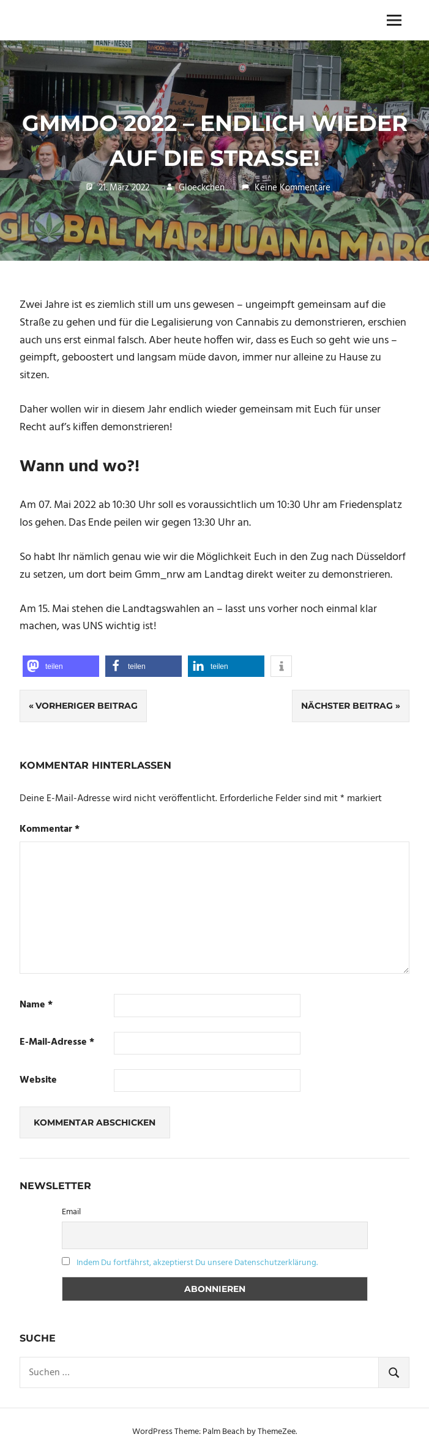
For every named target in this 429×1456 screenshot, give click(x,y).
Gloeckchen (202, 188)
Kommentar (50, 829)
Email (71, 1212)
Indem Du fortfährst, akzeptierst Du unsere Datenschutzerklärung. (197, 1263)
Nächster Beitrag (347, 705)
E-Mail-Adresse (57, 1042)
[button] (61, 666)
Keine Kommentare (292, 188)
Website (38, 1080)
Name (36, 1005)
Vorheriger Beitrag (86, 705)
